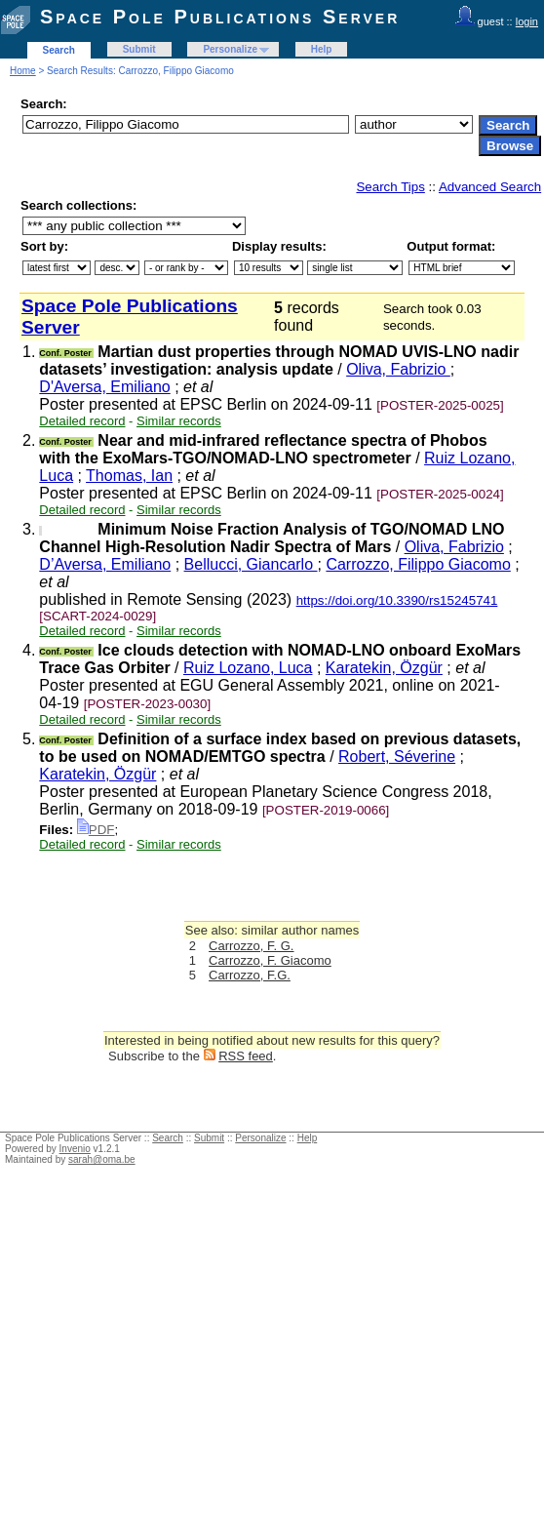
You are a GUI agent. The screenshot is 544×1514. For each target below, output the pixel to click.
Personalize (230, 49)
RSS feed (245, 1056)
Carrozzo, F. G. (251, 945)
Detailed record (82, 421)
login (527, 21)
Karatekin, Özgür (384, 667)
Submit (139, 49)
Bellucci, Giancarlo (251, 564)
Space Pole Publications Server (220, 16)
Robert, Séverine (396, 756)
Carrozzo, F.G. (250, 975)
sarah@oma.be (102, 1159)
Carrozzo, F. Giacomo (270, 960)
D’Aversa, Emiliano (105, 564)
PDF (96, 829)
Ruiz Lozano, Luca (248, 667)
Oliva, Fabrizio (398, 369)
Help (321, 49)
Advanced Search (490, 186)
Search (59, 50)
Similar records (178, 421)
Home (23, 70)
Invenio (75, 1148)
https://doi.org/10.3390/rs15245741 (397, 600)
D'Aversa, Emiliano (104, 386)
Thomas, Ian (129, 475)
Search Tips (390, 186)
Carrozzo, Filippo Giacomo (418, 564)
